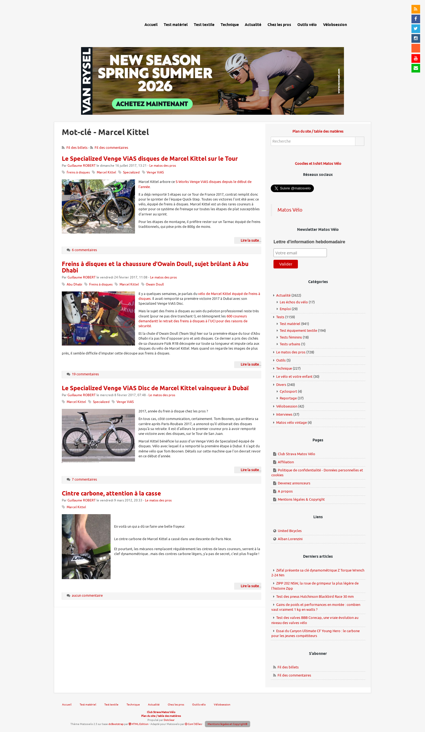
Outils (281, 360)
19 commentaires (85, 374)
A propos (285, 491)
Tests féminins (291, 337)
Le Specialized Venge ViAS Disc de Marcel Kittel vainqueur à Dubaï (155, 389)
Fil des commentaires (111, 147)
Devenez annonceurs (294, 483)
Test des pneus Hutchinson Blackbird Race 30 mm (315, 596)
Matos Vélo (290, 210)
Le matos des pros (162, 166)
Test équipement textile (298, 330)
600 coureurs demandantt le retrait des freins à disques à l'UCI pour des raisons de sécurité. (193, 321)
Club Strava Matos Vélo (296, 454)
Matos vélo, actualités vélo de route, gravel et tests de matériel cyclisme (93, 24)
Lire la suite (250, 240)
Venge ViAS (155, 172)
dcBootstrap (116, 724)
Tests (280, 317)
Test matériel (290, 323)
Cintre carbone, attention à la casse (111, 494)
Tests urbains (290, 344)
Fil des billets (77, 147)
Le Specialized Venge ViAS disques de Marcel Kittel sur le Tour (150, 159)
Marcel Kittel (106, 172)
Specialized (131, 172)
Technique (284, 368)
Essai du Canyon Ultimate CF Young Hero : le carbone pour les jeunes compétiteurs (315, 633)
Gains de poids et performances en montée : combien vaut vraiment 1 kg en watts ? (315, 607)
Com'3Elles (193, 724)
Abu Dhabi (74, 285)
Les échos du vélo (294, 302)
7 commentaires (84, 479)
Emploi (285, 309)
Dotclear (169, 720)
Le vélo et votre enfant (294, 376)
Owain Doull (155, 285)
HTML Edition (139, 724)
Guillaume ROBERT (81, 166)
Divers (281, 384)
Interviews (284, 414)
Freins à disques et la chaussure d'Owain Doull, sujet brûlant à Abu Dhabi (155, 267)
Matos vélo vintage (291, 422)
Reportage (288, 398)
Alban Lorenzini (290, 539)
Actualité (283, 295)
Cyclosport (288, 391)
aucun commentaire (87, 595)
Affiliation (286, 462)
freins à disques (78, 172)
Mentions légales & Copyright (301, 499)
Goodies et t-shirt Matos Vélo (318, 163)
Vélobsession (286, 406)
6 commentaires (84, 250)
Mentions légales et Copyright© (227, 724)
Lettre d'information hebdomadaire (309, 241)
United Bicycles (290, 531)
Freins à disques (100, 285)
